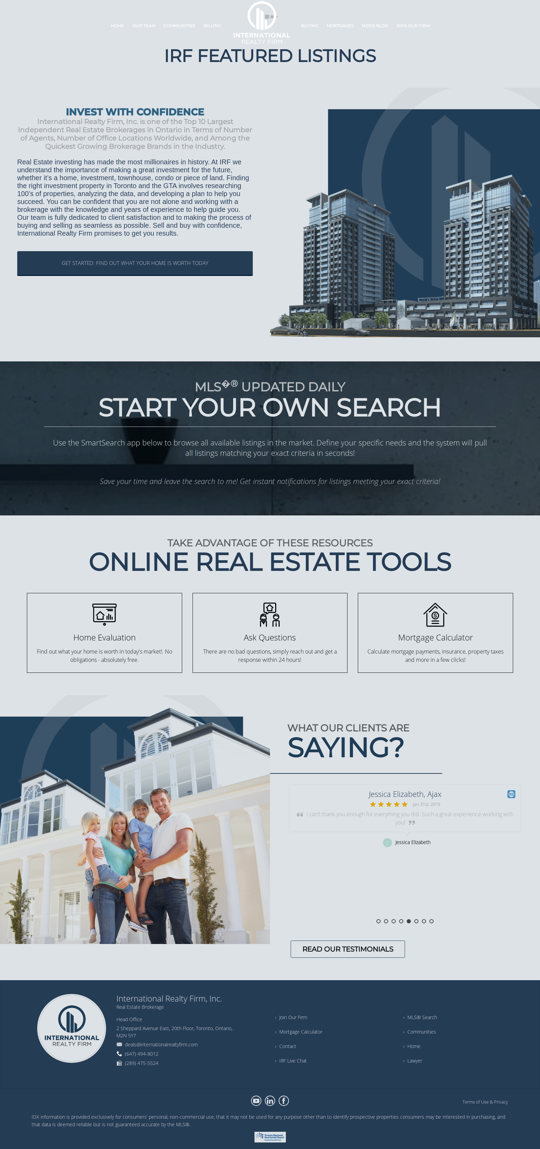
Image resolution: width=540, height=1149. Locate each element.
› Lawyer (412, 1060)
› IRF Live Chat (291, 1060)
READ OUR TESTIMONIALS (347, 949)
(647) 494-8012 (141, 1053)
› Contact (285, 1046)
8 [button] (431, 921)
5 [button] (409, 921)
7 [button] (424, 921)
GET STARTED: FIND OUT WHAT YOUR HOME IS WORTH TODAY (135, 262)
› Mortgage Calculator (298, 1031)
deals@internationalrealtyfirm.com (161, 1044)
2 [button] (386, 921)
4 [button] (401, 921)
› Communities (419, 1031)
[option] (405, 851)
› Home (411, 1046)
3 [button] (394, 921)
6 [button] (416, 921)
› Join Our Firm (291, 1017)
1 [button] (378, 921)
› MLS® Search (420, 1017)
